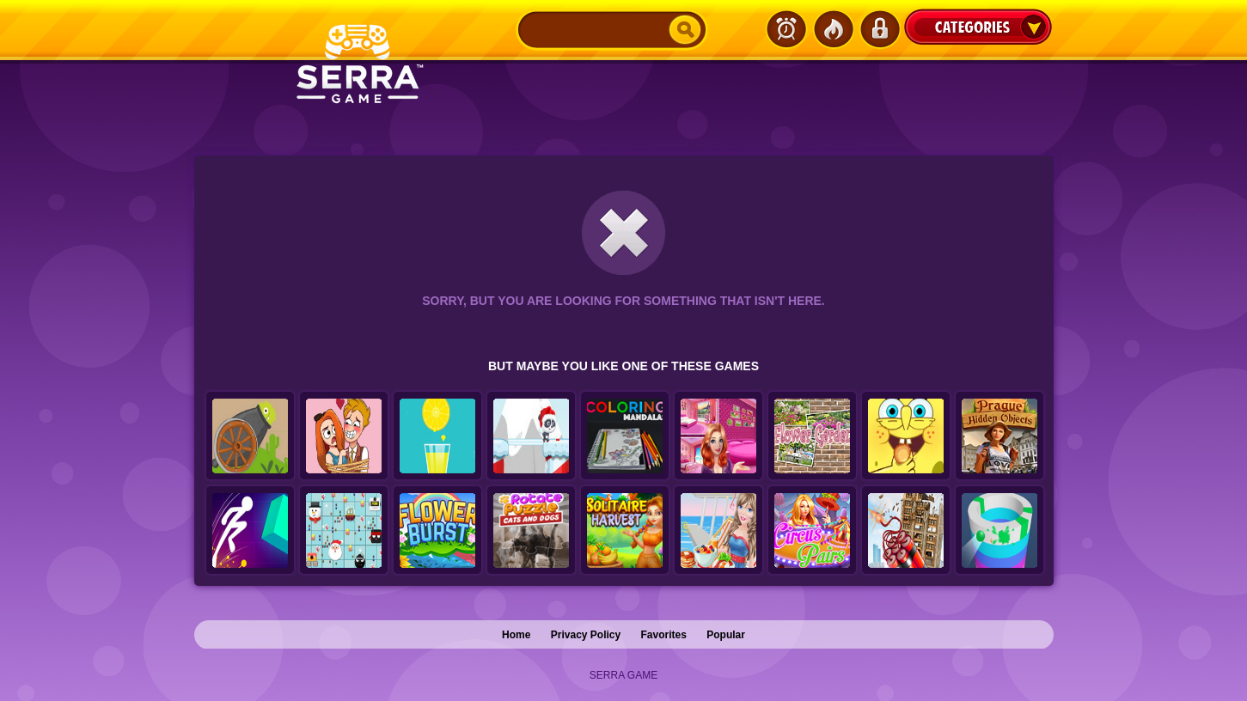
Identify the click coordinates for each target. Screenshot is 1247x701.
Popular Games (832, 29)
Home (516, 635)
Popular (725, 635)
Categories (978, 27)
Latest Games (786, 29)
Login (879, 29)
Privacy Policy (585, 635)
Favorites (664, 635)
